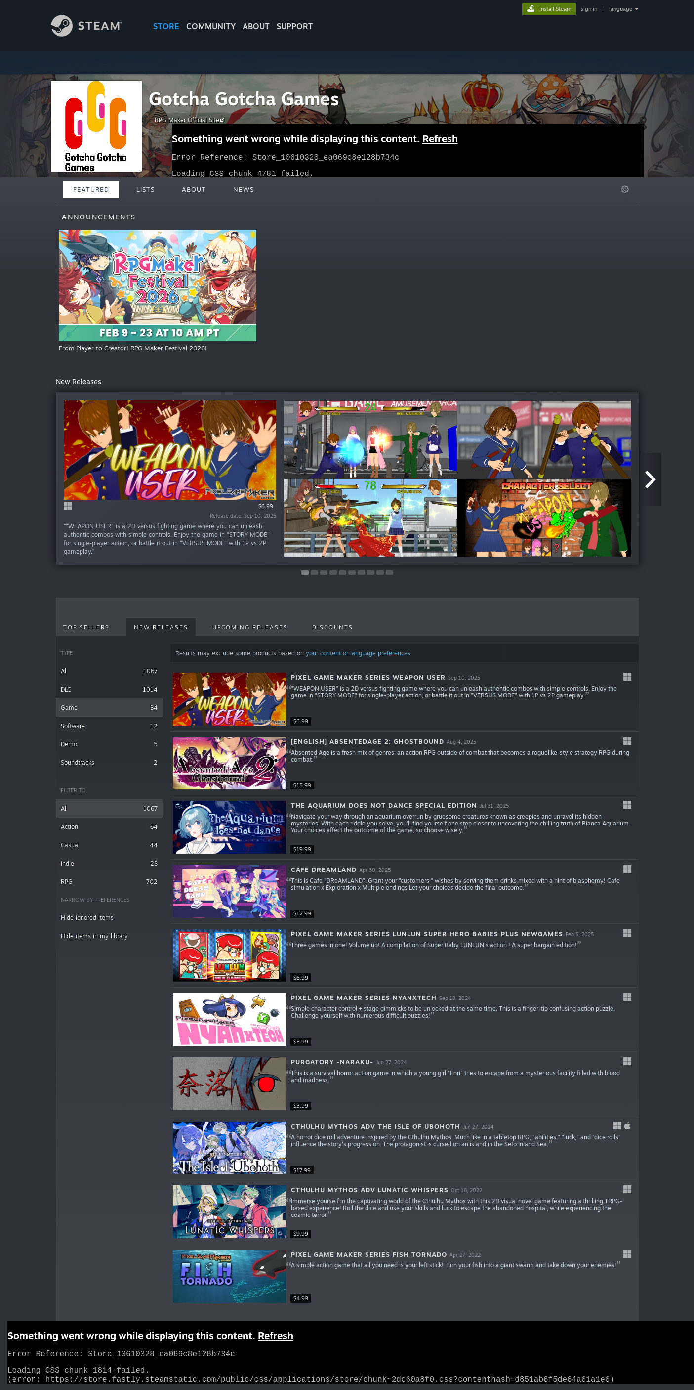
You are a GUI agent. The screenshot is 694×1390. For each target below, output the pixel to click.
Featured (91, 189)
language (620, 8)
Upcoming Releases (250, 627)
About (256, 26)
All (109, 671)
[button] (404, 699)
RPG (109, 881)
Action (109, 827)
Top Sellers (86, 627)
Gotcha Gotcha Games (244, 98)
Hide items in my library (94, 936)
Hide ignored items (87, 917)
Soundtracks (109, 762)
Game (109, 707)
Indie (109, 863)
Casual (109, 845)
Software (109, 726)
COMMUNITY (211, 26)
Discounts (332, 627)
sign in (589, 8)
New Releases (161, 627)
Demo (109, 744)
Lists (145, 189)
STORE (166, 26)
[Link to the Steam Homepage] (94, 34)
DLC (109, 689)
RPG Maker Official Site (191, 120)
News (243, 189)
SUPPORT (295, 26)
